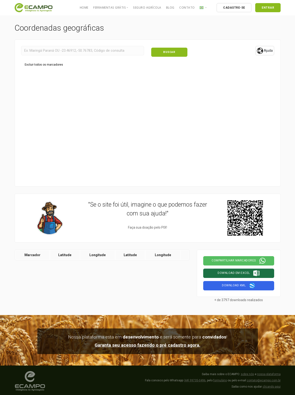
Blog (170, 8)
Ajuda (265, 51)
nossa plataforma (269, 372)
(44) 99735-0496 (195, 379)
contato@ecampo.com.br (264, 379)
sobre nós (247, 372)
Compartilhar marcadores (239, 259)
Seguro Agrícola (147, 8)
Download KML (238, 284)
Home (84, 8)
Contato (187, 8)
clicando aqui (272, 385)
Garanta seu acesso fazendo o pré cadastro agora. (147, 344)
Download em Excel (239, 272)
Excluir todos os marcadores (44, 63)
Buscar (169, 50)
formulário (220, 379)
